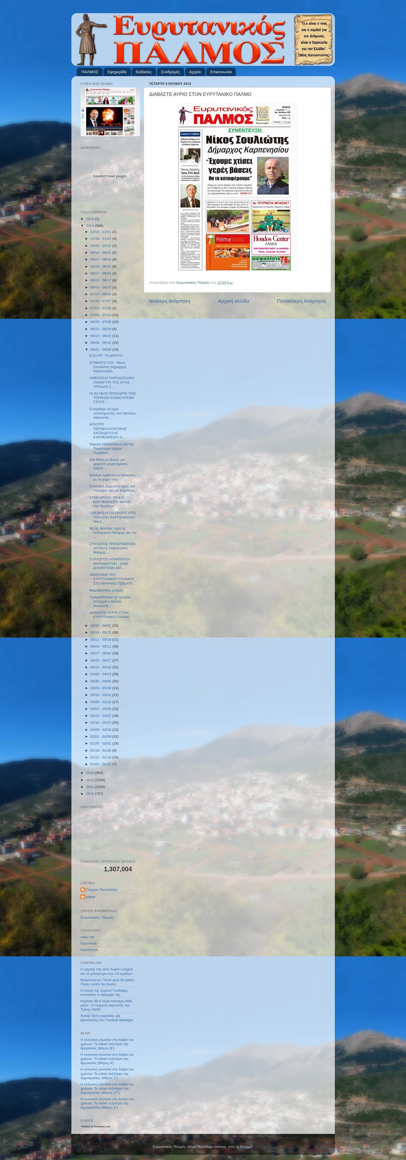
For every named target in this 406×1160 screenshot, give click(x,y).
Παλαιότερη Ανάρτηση (301, 301)
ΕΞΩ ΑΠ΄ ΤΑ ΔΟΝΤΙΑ (106, 356)
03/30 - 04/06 (101, 681)
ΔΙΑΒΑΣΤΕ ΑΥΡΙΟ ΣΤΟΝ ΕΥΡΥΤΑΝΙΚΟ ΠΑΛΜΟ (109, 615)
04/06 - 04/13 (101, 674)
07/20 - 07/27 (101, 301)
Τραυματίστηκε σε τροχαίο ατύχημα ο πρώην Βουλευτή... (109, 601)
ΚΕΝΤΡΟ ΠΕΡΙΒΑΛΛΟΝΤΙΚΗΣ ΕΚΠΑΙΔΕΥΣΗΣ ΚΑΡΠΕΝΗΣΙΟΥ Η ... (108, 430)
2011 (90, 787)
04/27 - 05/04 (101, 653)
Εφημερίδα (116, 72)
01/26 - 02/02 (101, 743)
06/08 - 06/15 (101, 343)
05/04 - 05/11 (101, 646)
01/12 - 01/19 (101, 757)
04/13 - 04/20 (101, 667)
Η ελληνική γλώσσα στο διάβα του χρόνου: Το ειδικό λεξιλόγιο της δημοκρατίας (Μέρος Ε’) (107, 1103)
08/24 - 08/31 (101, 266)
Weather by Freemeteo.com (95, 1126)
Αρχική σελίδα (233, 301)
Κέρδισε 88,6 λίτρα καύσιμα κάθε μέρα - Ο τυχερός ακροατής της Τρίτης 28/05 (106, 1005)
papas (91, 897)
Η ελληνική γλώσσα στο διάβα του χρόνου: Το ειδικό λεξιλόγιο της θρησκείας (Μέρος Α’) (107, 1059)
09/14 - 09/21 (101, 252)
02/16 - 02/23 (101, 723)
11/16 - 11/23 (101, 239)
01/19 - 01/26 (101, 750)
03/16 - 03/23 (101, 695)
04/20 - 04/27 (101, 660)
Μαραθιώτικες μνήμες (106, 590)
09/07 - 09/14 (101, 259)
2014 (90, 226)
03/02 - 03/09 (101, 709)
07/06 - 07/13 (101, 315)
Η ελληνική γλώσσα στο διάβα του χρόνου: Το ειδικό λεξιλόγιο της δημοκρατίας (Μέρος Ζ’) (107, 1073)
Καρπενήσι (89, 950)
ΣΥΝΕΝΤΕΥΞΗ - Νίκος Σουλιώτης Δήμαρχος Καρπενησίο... (107, 367)
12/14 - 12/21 (101, 232)
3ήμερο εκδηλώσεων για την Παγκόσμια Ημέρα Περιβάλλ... (111, 448)
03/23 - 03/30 (101, 688)
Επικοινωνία (221, 72)
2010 (90, 794)
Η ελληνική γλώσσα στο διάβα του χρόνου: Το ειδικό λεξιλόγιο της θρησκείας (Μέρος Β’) (107, 1044)
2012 (90, 780)
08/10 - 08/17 (101, 280)
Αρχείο (195, 72)
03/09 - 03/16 (101, 702)
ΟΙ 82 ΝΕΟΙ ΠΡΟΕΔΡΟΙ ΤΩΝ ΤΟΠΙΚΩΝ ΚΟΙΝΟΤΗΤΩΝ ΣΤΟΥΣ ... (112, 397)
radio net (88, 937)
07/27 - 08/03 (101, 294)
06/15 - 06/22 (101, 336)
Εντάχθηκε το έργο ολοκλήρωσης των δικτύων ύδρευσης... (112, 413)
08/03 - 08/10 (101, 287)
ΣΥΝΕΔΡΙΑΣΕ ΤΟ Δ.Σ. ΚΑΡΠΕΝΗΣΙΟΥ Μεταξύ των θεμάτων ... (110, 502)
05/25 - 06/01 (101, 626)
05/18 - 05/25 (101, 632)
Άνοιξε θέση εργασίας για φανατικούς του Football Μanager (107, 1018)
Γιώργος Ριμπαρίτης (101, 890)
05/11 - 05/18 (101, 640)
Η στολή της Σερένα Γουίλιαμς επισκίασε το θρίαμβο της (104, 992)
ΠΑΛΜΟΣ (89, 72)
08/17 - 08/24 (101, 273)
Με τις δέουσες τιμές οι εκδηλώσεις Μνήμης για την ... (112, 532)
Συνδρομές (170, 72)
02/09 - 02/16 (101, 730)
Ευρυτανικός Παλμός (97, 917)
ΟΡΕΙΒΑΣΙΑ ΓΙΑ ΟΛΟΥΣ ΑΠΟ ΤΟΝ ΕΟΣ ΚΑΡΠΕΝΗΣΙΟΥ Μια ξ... (112, 517)
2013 (90, 773)
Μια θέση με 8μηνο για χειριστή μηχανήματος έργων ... (108, 464)
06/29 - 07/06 (101, 322)
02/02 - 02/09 (101, 736)
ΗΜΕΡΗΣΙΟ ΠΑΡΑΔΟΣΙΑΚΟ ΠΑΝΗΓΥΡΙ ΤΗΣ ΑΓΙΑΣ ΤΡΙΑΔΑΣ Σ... (111, 382)
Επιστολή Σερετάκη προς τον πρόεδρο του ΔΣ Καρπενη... (113, 488)
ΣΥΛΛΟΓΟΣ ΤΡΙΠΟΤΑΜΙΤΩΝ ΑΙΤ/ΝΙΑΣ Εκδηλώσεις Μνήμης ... (112, 548)
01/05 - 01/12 (101, 764)
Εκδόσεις (144, 72)
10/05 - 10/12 (101, 246)
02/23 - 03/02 (101, 716)
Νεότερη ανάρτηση (169, 301)
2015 (90, 219)
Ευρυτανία (89, 943)
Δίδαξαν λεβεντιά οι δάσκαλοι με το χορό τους (112, 477)
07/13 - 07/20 (101, 308)
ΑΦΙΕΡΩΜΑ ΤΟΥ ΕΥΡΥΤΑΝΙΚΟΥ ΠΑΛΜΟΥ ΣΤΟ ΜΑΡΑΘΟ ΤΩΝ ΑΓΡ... (112, 579)
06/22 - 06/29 (101, 329)
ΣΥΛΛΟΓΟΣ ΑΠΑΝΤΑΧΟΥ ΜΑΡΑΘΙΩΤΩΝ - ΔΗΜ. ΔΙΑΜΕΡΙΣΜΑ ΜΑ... (109, 563)
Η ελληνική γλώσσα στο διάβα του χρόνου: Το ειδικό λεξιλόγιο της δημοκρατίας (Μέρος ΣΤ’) (107, 1088)
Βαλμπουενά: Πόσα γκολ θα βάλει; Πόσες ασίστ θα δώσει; (108, 982)
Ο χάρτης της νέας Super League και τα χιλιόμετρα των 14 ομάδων (107, 971)
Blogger (246, 1147)
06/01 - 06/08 (101, 349)
